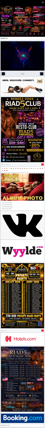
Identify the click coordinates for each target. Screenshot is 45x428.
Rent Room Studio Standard (7, 206)
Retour (22, 73)
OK (42, 164)
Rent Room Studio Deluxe (7, 208)
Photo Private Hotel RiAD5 (7, 202)
